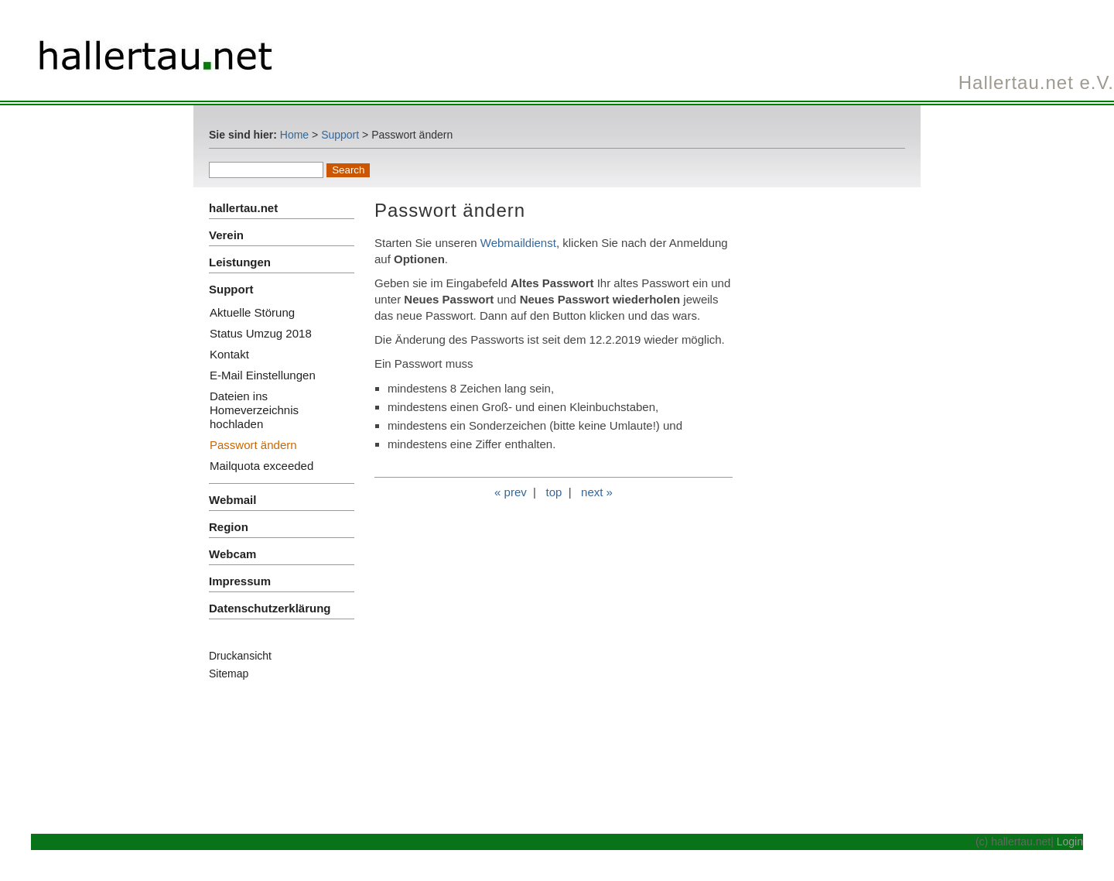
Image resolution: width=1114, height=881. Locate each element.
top (553, 492)
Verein (226, 235)
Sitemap (228, 673)
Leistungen (240, 262)
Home (294, 135)
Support (340, 135)
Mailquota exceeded (261, 465)
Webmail (232, 499)
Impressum (240, 581)
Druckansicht (240, 656)
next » (597, 492)
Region (228, 526)
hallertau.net (243, 207)
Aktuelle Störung (252, 312)
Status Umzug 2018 (261, 333)
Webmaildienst (518, 242)
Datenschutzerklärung (270, 608)
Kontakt (229, 354)
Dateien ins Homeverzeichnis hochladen (254, 409)
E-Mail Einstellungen (263, 375)
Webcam (232, 553)
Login (1070, 841)
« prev (510, 492)
